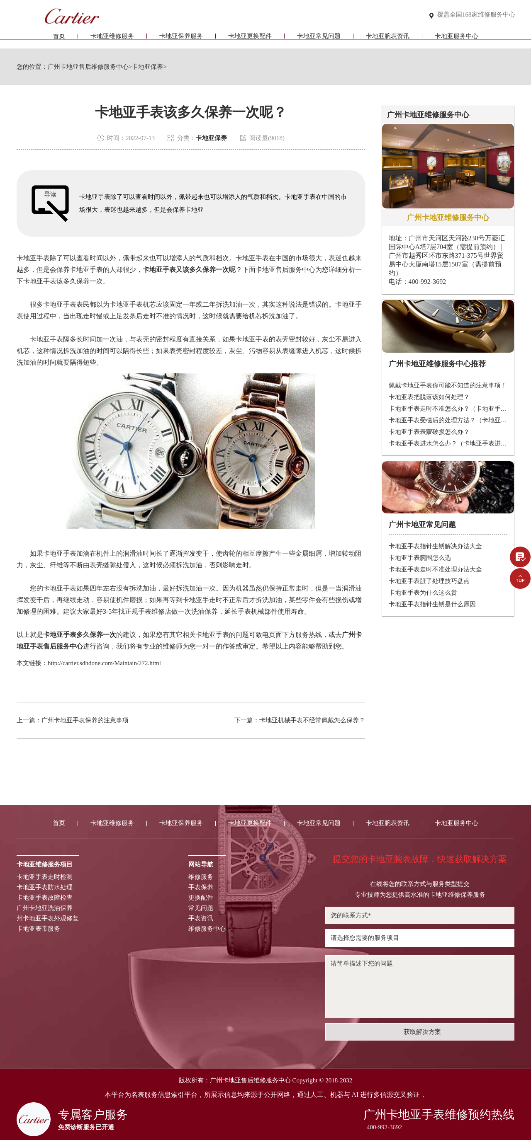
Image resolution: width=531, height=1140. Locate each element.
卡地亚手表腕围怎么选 (420, 557)
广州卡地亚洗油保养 (45, 908)
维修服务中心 (207, 929)
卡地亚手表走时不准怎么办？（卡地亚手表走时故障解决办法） (448, 408)
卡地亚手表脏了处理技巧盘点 (429, 581)
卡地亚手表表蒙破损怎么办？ (429, 431)
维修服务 (200, 877)
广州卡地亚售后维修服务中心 (88, 67)
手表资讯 (200, 918)
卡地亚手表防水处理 (45, 887)
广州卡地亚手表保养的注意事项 (85, 720)
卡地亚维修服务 (112, 40)
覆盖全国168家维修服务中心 (476, 15)
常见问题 (200, 908)
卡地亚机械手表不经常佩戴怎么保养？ (312, 720)
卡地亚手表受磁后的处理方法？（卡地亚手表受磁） (448, 420)
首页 (59, 40)
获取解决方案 (422, 1032)
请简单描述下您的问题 (419, 986)
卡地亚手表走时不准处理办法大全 (435, 569)
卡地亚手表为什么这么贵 (423, 592)
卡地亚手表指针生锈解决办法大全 (435, 546)
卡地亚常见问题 (319, 40)
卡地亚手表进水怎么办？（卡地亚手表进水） (448, 443)
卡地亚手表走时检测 (45, 877)
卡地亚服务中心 (456, 40)
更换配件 (200, 898)
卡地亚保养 (147, 67)
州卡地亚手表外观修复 (48, 918)
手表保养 (200, 887)
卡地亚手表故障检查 (45, 898)
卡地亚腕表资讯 (387, 40)
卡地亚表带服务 (38, 929)
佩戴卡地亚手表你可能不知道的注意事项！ (448, 385)
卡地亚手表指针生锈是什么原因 (432, 604)
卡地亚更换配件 (250, 40)
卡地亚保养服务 (181, 40)
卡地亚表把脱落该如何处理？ (429, 397)
